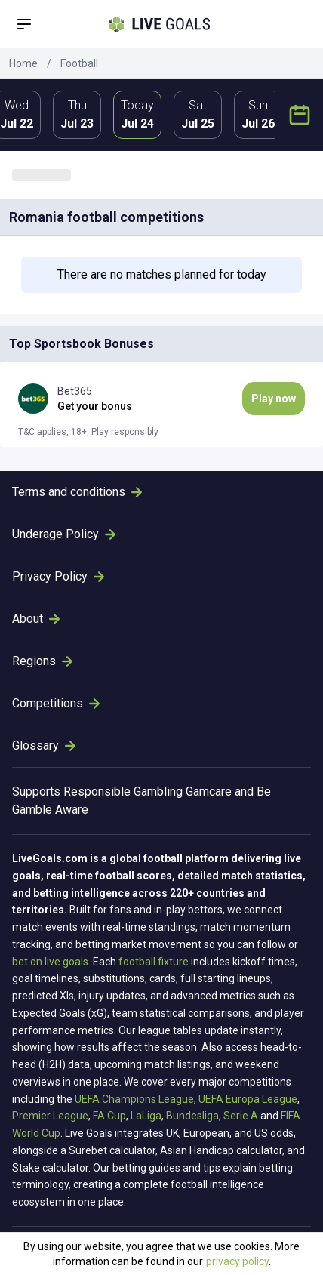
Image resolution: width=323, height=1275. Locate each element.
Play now (273, 399)
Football (79, 63)
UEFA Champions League (134, 1099)
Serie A (240, 1116)
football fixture (153, 962)
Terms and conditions (77, 492)
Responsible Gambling (123, 791)
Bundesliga (192, 1116)
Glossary (43, 745)
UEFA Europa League (247, 1099)
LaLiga (146, 1116)
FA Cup (109, 1116)
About (36, 618)
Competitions (56, 703)
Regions (42, 661)
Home (23, 63)
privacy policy (237, 1261)
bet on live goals (50, 962)
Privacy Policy (58, 576)
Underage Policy (63, 534)
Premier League (50, 1116)
